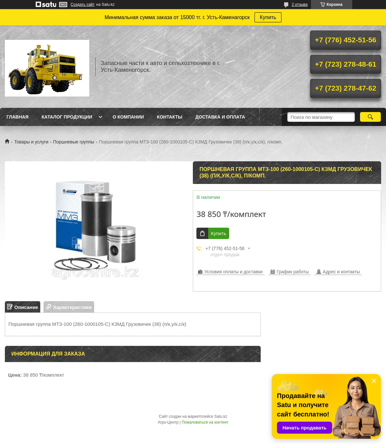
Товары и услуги (31, 141)
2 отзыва (300, 4)
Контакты (169, 117)
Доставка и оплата (220, 117)
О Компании (128, 117)
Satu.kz (220, 416)
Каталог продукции (67, 117)
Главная (17, 117)
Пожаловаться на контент (205, 422)
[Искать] (370, 117)
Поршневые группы (73, 141)
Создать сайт (83, 4)
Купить (268, 17)
